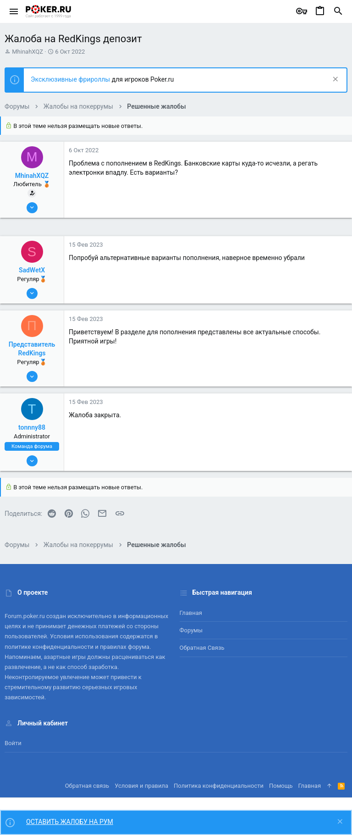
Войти (13, 743)
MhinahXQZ (27, 51)
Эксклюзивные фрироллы (71, 79)
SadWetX (32, 270)
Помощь (281, 785)
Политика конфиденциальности (219, 785)
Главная (191, 612)
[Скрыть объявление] (334, 80)
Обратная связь (202, 647)
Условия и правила (141, 785)
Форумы (191, 630)
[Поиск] (338, 11)
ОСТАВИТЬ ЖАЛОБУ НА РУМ (69, 821)
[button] (14, 11)
